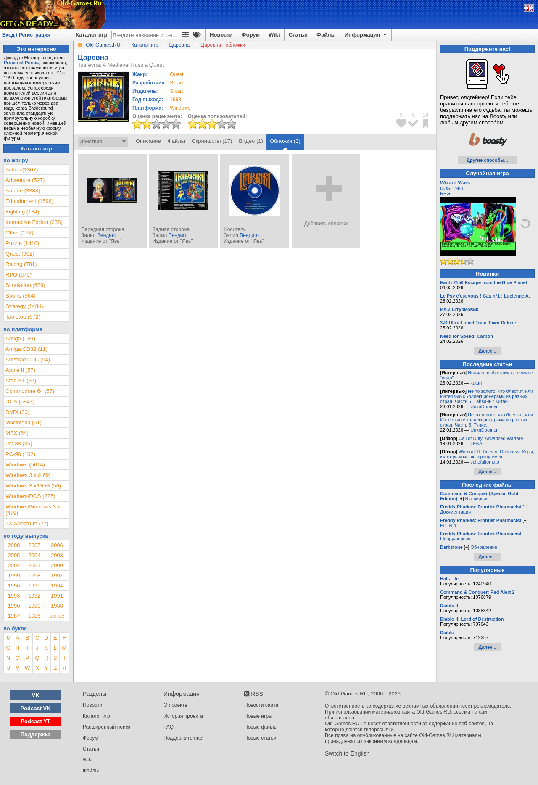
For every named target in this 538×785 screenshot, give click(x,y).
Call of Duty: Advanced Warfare (491, 438)
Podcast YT (35, 721)
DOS (445, 188)
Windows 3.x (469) (28, 475)
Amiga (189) (20, 338)
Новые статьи (260, 738)
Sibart (176, 83)
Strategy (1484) (24, 306)
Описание (148, 141)
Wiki (274, 35)
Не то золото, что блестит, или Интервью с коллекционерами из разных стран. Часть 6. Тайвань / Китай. (486, 396)
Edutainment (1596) (29, 201)
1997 (57, 575)
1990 (14, 606)
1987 (14, 616)
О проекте (175, 705)
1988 (57, 606)
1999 (14, 575)
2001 (34, 565)
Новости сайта (261, 705)
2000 (57, 565)
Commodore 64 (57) (29, 391)
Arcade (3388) (22, 190)
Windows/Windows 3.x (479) (32, 509)
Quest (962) (19, 253)
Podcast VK (35, 708)
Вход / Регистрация (26, 35)
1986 (34, 616)
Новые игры (258, 716)
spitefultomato (484, 461)
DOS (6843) (19, 401)
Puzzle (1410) (22, 243)
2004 (34, 555)
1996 (14, 585)
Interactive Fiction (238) (34, 222)
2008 (14, 545)
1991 (57, 596)
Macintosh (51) (23, 422)
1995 (34, 585)
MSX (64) (17, 433)
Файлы (326, 35)
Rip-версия (477, 498)
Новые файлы (260, 727)
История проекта (183, 716)
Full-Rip (448, 525)
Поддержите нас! (183, 738)
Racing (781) (21, 264)
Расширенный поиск (106, 727)
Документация (455, 511)
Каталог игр (91, 35)
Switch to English (347, 753)
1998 (175, 100)
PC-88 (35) (18, 443)
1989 (34, 606)
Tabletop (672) (22, 316)
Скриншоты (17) (212, 141)
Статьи (298, 35)
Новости (221, 35)
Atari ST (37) (20, 380)
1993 (14, 596)
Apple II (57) (20, 370)
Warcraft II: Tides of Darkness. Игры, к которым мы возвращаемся (487, 454)
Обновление (483, 547)
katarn (476, 382)
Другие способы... (487, 160)
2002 (14, 565)
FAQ (169, 727)
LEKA (476, 443)
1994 (57, 585)
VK (36, 695)
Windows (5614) (25, 464)
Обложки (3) (285, 141)
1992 (34, 596)
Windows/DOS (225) (30, 496)
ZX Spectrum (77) (27, 523)
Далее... (487, 350)
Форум (251, 35)
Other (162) (19, 232)
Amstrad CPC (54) (27, 359)
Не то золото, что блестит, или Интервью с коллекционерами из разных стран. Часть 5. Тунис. (486, 419)
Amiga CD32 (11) (26, 349)
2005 (14, 555)
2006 (57, 545)
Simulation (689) (25, 285)
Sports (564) (20, 295)
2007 (34, 545)
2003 (57, 555)
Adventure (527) (25, 180)
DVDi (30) (17, 412)
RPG (445, 193)
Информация (366, 35)
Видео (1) (251, 141)
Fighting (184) (22, 211)
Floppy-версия (455, 538)
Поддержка (36, 734)
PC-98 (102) (20, 454)
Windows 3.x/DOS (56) (33, 485)
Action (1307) (21, 169)
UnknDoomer (484, 406)
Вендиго (106, 235)
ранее (56, 616)
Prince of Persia (21, 62)
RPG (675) (18, 274)
